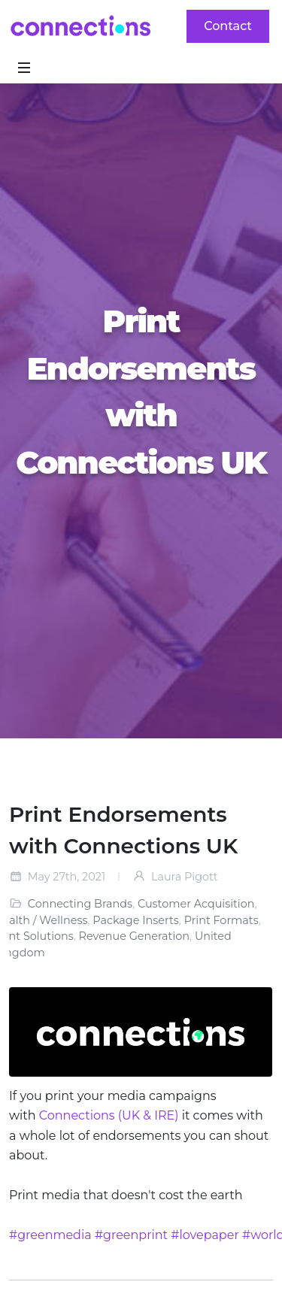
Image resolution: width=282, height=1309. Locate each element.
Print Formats (221, 920)
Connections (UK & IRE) (109, 1115)
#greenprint (131, 1235)
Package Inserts (135, 920)
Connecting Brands (80, 904)
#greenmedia (50, 1235)
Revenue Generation (134, 936)
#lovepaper (205, 1235)
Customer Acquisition (196, 904)
